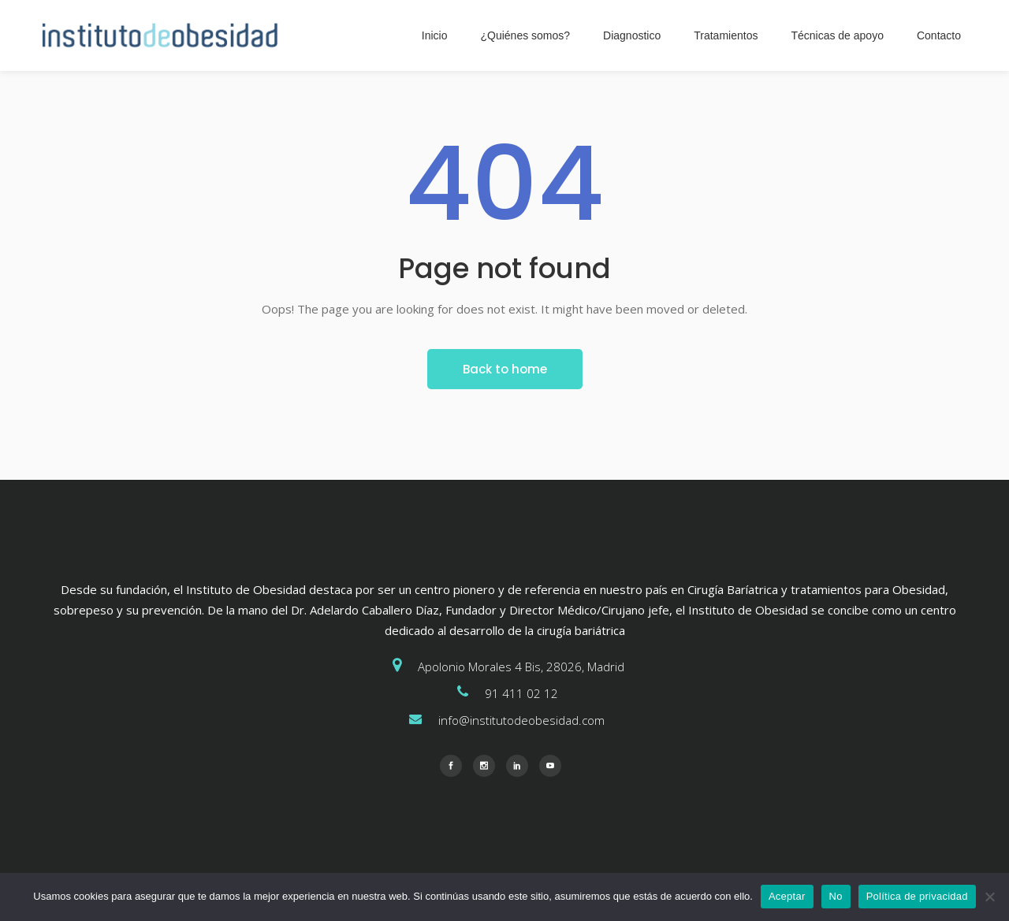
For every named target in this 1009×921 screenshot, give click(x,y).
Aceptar (787, 896)
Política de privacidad (917, 896)
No (836, 896)
